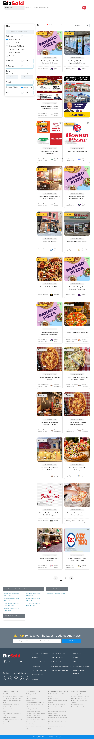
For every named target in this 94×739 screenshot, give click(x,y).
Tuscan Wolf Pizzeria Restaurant (77, 332)
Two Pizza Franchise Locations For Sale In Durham (77, 514)
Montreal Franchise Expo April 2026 (12, 594)
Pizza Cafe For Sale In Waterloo (50, 287)
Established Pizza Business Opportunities (49, 152)
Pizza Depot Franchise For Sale (77, 241)
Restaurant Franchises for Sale (35, 719)
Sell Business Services (59, 670)
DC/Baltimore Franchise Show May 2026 (33, 604)
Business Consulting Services (80, 696)
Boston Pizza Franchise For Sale (77, 151)
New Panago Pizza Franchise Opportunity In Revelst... (50, 62)
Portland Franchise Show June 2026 (12, 609)
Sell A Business (57, 657)
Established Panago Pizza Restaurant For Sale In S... (77, 198)
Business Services (14, 52)
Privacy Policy (37, 675)
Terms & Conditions (39, 670)
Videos (75, 657)
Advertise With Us (38, 662)
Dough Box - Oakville (49, 241)
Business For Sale (14, 39)
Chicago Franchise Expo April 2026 (33, 594)
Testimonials (37, 666)
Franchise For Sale (15, 43)
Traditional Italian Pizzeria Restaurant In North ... (77, 423)
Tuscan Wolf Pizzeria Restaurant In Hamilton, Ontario (77, 378)
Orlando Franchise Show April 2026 (11, 599)
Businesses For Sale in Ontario (56, 593)
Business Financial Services (79, 707)
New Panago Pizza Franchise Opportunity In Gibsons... (77, 62)
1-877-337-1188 (12, 662)
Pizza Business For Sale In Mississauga (77, 469)
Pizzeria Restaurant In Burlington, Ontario (50, 378)
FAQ (74, 662)
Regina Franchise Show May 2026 (33, 599)
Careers (35, 679)
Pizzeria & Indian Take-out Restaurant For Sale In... (49, 107)
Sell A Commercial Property (61, 666)
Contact (35, 657)
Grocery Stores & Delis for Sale (13, 696)
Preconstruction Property (17, 49)
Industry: (43, 68)
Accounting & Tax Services (79, 694)
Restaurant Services (77, 704)
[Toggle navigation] (88, 3)
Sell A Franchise (57, 662)
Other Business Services (78, 698)
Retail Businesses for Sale (11, 694)
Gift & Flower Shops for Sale (12, 698)
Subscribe (71, 641)
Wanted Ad (12, 56)
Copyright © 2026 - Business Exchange (47, 737)
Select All (26, 36)
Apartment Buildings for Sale (57, 715)
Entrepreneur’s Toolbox (81, 666)
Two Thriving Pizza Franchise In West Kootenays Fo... (49, 198)
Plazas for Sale (53, 698)
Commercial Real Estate (16, 46)
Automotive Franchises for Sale (35, 702)
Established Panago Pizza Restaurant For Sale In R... (49, 333)
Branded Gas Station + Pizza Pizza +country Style (77, 559)
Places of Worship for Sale (56, 704)
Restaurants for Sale (9, 717)
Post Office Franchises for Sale (35, 713)
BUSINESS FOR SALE (50, 58)
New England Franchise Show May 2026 (11, 604)
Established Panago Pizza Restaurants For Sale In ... (77, 288)
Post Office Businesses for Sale (12, 719)
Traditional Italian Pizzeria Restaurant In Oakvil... (49, 423)
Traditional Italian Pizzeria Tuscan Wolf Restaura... (49, 469)
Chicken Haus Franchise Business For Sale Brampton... (49, 514)
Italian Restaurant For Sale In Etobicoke (49, 559)
